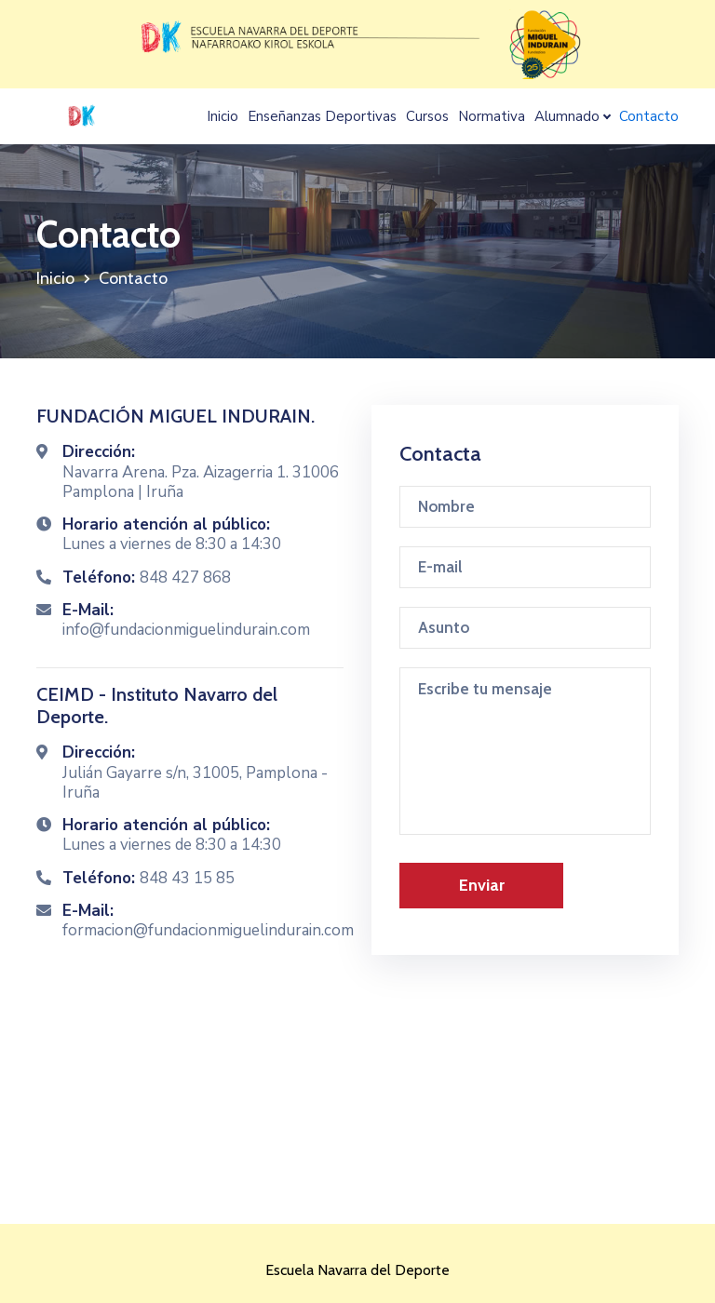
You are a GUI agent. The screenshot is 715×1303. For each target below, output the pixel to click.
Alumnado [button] (567, 117)
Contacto (649, 117)
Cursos (427, 117)
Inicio (222, 117)
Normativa (491, 117)
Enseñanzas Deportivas (322, 117)
